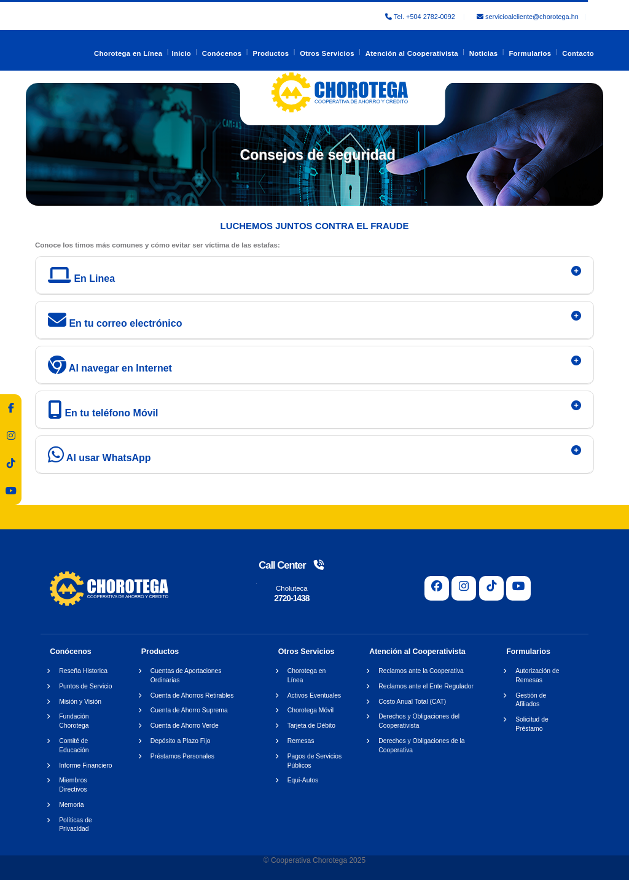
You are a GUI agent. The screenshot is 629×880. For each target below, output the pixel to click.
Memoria (71, 804)
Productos (270, 53)
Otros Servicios (327, 53)
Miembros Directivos (73, 785)
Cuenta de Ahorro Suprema (189, 710)
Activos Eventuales (314, 695)
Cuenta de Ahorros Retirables (192, 695)
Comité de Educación (73, 745)
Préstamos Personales (182, 756)
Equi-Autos (303, 780)
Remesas (300, 741)
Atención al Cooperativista (411, 53)
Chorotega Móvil (310, 710)
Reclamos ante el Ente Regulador (426, 686)
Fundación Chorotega (73, 721)
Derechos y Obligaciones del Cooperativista (418, 721)
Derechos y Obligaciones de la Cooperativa (421, 745)
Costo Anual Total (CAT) (412, 701)
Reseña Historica (83, 671)
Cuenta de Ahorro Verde (184, 725)
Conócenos (222, 53)
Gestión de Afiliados (530, 700)
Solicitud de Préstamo (531, 724)
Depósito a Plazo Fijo (180, 741)
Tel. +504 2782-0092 (421, 16)
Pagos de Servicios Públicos (314, 761)
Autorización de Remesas (537, 675)
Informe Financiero (85, 765)
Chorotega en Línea (128, 53)
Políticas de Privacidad (75, 825)
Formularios (530, 53)
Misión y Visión (80, 701)
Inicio (181, 53)
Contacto (578, 53)
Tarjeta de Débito (311, 725)
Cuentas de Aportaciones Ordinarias (186, 675)
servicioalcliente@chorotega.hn (528, 16)
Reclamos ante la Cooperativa (421, 671)
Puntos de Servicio (85, 686)
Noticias (483, 53)
